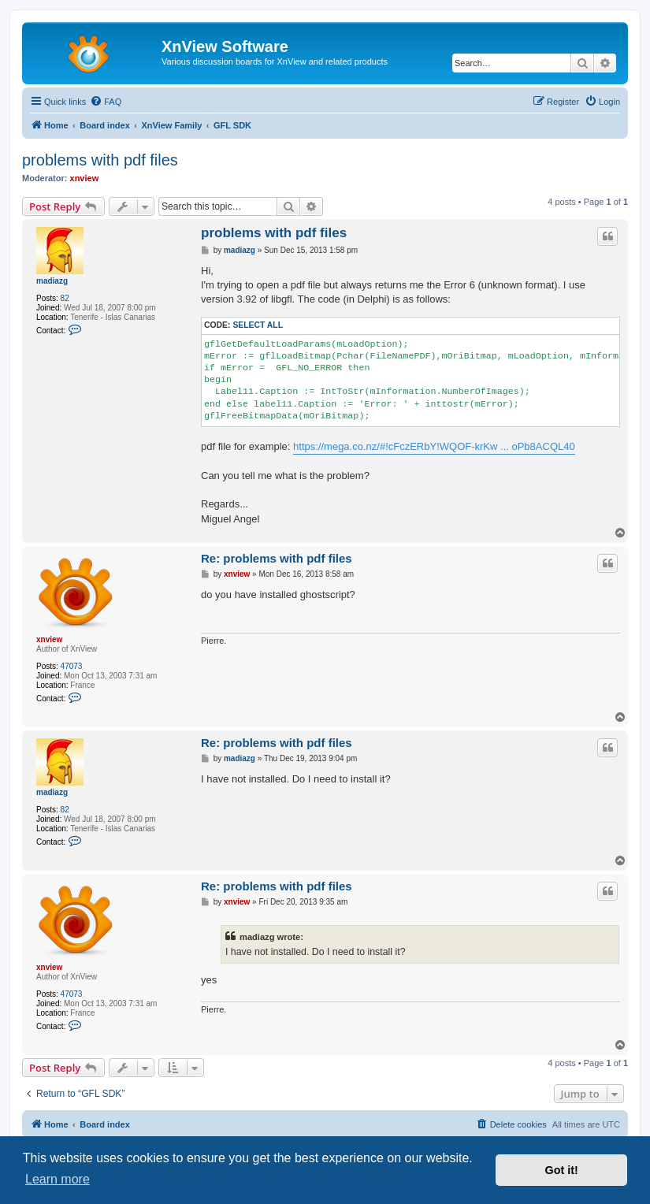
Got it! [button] (561, 1170)
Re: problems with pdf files (276, 558)
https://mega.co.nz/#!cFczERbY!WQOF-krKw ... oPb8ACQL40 (434, 446)
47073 (72, 666)
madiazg (52, 281)
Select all (257, 325)
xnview (84, 178)
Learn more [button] (57, 1179)
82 (65, 298)
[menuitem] (105, 101)
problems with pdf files (100, 160)
